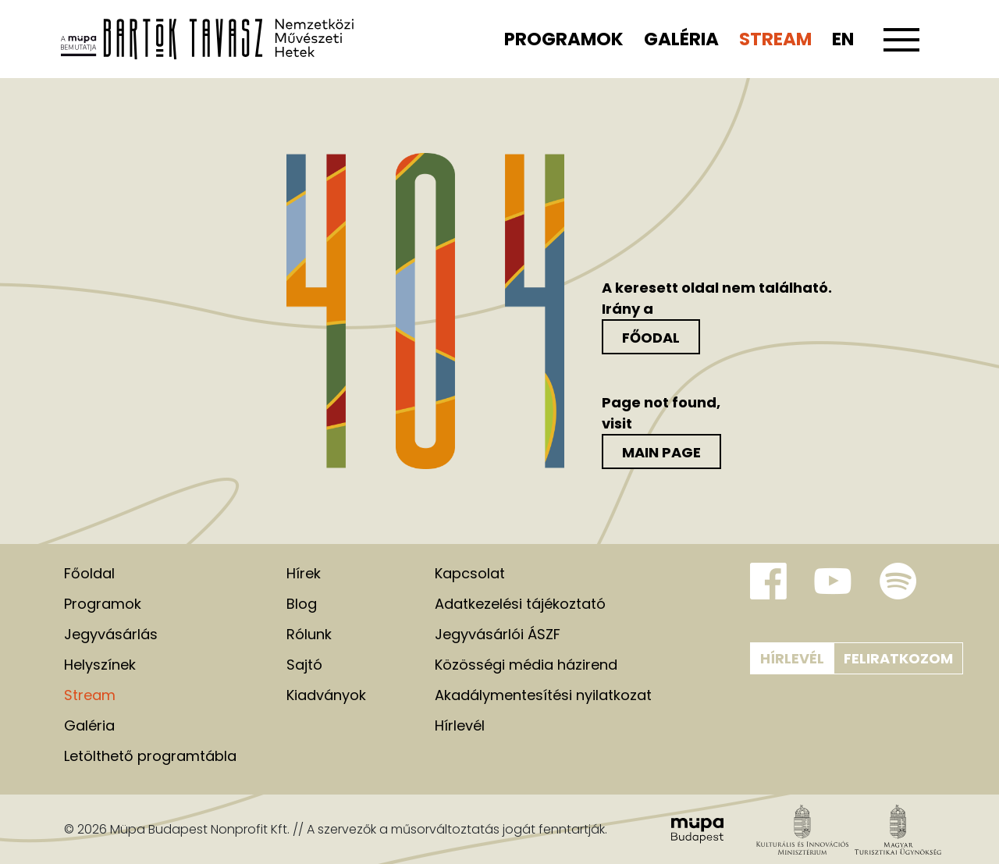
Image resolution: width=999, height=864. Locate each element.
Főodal (651, 337)
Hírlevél (792, 658)
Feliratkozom (898, 658)
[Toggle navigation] (901, 48)
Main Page (661, 452)
